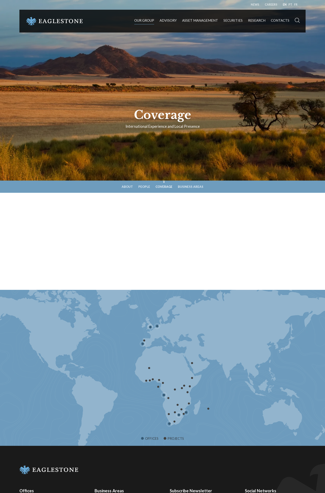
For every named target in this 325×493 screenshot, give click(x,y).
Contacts (280, 20)
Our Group (144, 20)
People (144, 186)
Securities (233, 20)
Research (256, 20)
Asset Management (200, 20)
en (285, 4)
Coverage (164, 186)
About (127, 186)
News (255, 4)
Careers (271, 4)
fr (295, 4)
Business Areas (190, 186)
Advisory (168, 20)
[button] (297, 21)
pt (290, 4)
